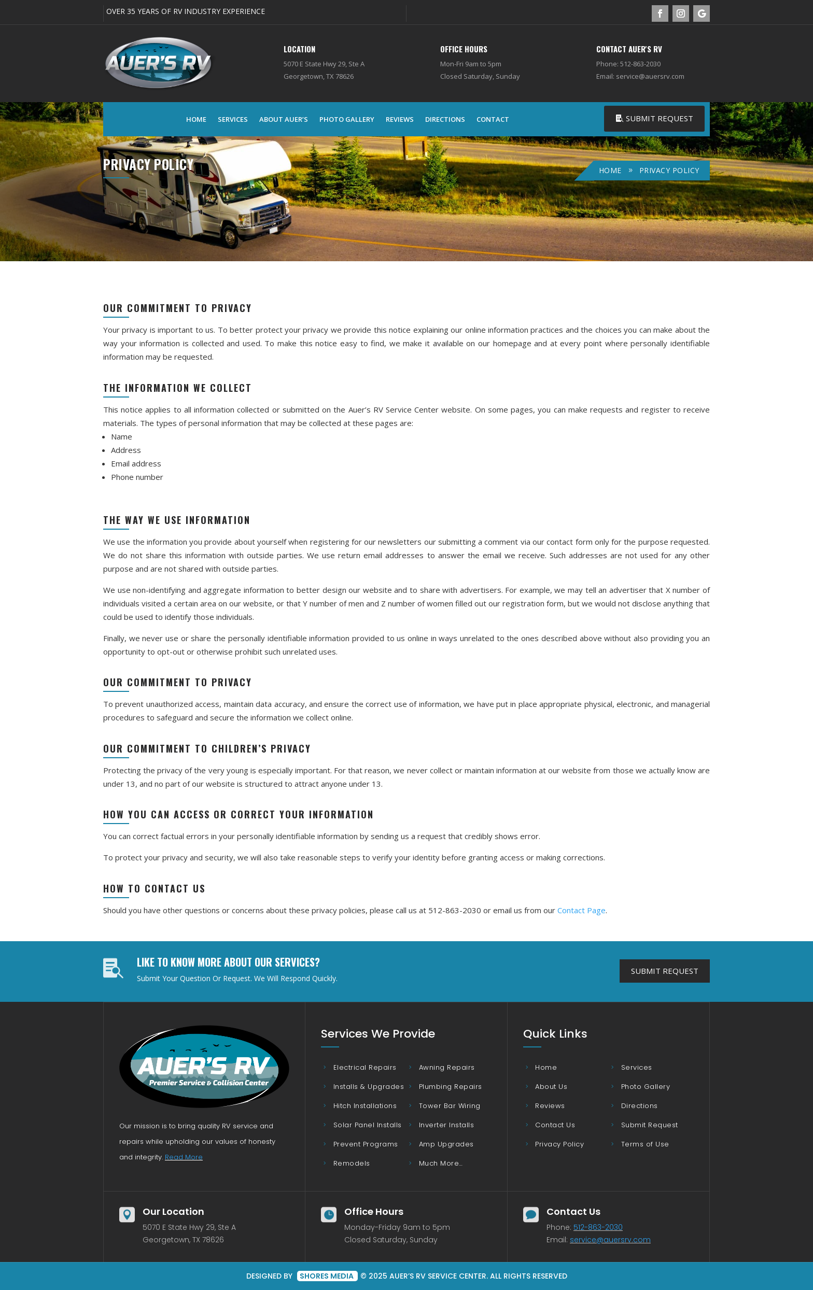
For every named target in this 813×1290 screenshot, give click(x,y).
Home (196, 119)
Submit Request (659, 118)
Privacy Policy (559, 1144)
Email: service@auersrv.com (640, 76)
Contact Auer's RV (629, 48)
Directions (445, 119)
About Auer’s (283, 119)
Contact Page (581, 910)
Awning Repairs (447, 1067)
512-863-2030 (598, 1227)
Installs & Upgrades (368, 1086)
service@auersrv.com (610, 1240)
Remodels (351, 1163)
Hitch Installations (365, 1106)
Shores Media (327, 1276)
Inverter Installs (446, 1125)
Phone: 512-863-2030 (628, 63)
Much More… (441, 1163)
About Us (551, 1086)
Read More (184, 1157)
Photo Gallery (346, 119)
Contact (492, 119)
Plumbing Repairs (450, 1086)
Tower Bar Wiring (450, 1106)
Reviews (400, 119)
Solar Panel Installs (367, 1125)
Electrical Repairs (365, 1067)
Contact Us (555, 1125)
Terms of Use (645, 1144)
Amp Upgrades (446, 1144)
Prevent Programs (365, 1144)
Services (233, 119)
